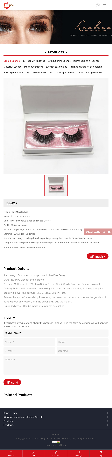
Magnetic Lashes (33, 66)
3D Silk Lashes (12, 60)
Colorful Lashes (12, 66)
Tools (80, 72)
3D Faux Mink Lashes (59, 60)
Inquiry (100, 256)
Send (14, 382)
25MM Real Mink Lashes (86, 60)
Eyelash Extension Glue (40, 72)
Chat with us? (95, 232)
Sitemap (56, 434)
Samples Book (94, 72)
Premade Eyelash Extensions (86, 66)
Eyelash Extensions (56, 66)
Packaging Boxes (65, 72)
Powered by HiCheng (56, 445)
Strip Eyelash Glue (14, 72)
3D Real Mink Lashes (33, 60)
